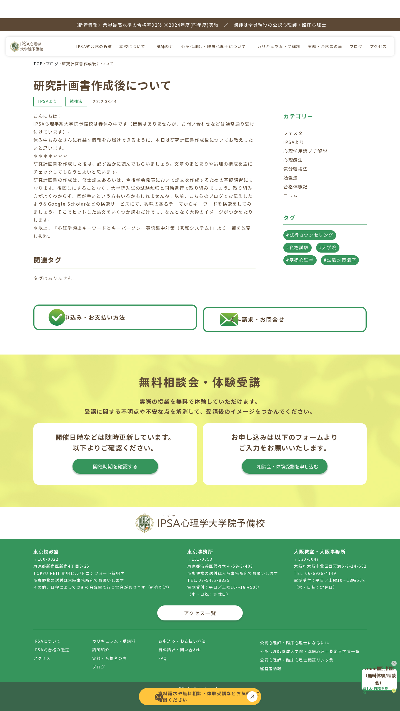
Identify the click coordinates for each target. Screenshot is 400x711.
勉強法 (78, 83)
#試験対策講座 (340, 241)
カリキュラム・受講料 (279, 28)
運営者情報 (271, 658)
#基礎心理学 (300, 241)
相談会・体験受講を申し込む (284, 459)
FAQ (162, 648)
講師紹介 (165, 28)
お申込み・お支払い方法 (121, 305)
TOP (38, 45)
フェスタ (293, 114)
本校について (132, 28)
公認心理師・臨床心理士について (213, 28)
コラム (290, 177)
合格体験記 (295, 168)
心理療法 (293, 141)
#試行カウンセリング (309, 216)
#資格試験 (297, 229)
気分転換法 (295, 150)
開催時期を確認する (115, 459)
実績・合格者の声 (325, 28)
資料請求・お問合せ (292, 305)
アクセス (378, 28)
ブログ (356, 28)
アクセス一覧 (200, 603)
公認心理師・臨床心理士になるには (294, 632)
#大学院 (328, 229)
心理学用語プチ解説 (305, 132)
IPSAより (48, 83)
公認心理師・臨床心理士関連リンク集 (297, 650)
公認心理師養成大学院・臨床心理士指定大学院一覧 (310, 641)
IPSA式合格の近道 (94, 28)
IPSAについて (47, 631)
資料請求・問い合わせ (180, 639)
